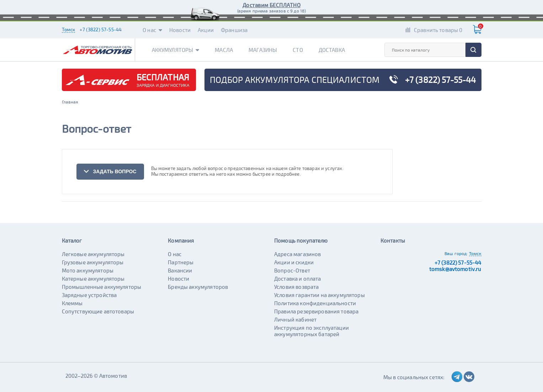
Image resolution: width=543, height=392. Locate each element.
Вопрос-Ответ (292, 270)
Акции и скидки (294, 262)
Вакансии (180, 270)
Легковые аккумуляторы (93, 254)
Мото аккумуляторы (88, 270)
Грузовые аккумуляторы (93, 262)
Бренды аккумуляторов (198, 287)
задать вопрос (110, 171)
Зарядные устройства (89, 295)
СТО (298, 50)
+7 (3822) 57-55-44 (101, 29)
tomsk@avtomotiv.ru (455, 269)
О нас (152, 30)
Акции (206, 30)
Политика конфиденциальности (315, 303)
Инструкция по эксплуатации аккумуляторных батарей (311, 330)
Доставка (332, 50)
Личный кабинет (295, 319)
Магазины (263, 50)
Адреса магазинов (297, 254)
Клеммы (72, 303)
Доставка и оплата (297, 278)
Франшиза (234, 30)
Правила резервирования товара (316, 311)
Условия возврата (296, 287)
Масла (224, 50)
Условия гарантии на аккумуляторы (319, 295)
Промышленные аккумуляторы (102, 287)
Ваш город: (456, 253)
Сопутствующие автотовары (98, 311)
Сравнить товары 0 (438, 30)
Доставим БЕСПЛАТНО (271, 5)
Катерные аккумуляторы (93, 278)
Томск (68, 29)
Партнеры (180, 262)
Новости (180, 30)
